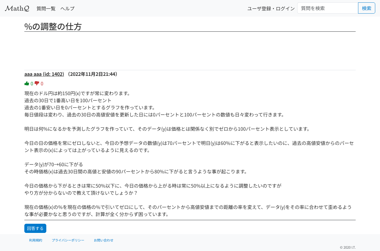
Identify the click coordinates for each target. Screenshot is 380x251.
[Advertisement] (190, 49)
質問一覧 (46, 8)
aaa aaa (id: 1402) (44, 73)
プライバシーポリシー (68, 240)
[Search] (327, 8)
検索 (366, 8)
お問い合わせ (103, 240)
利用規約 (35, 240)
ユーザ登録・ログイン (271, 8)
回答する (35, 228)
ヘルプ (67, 8)
